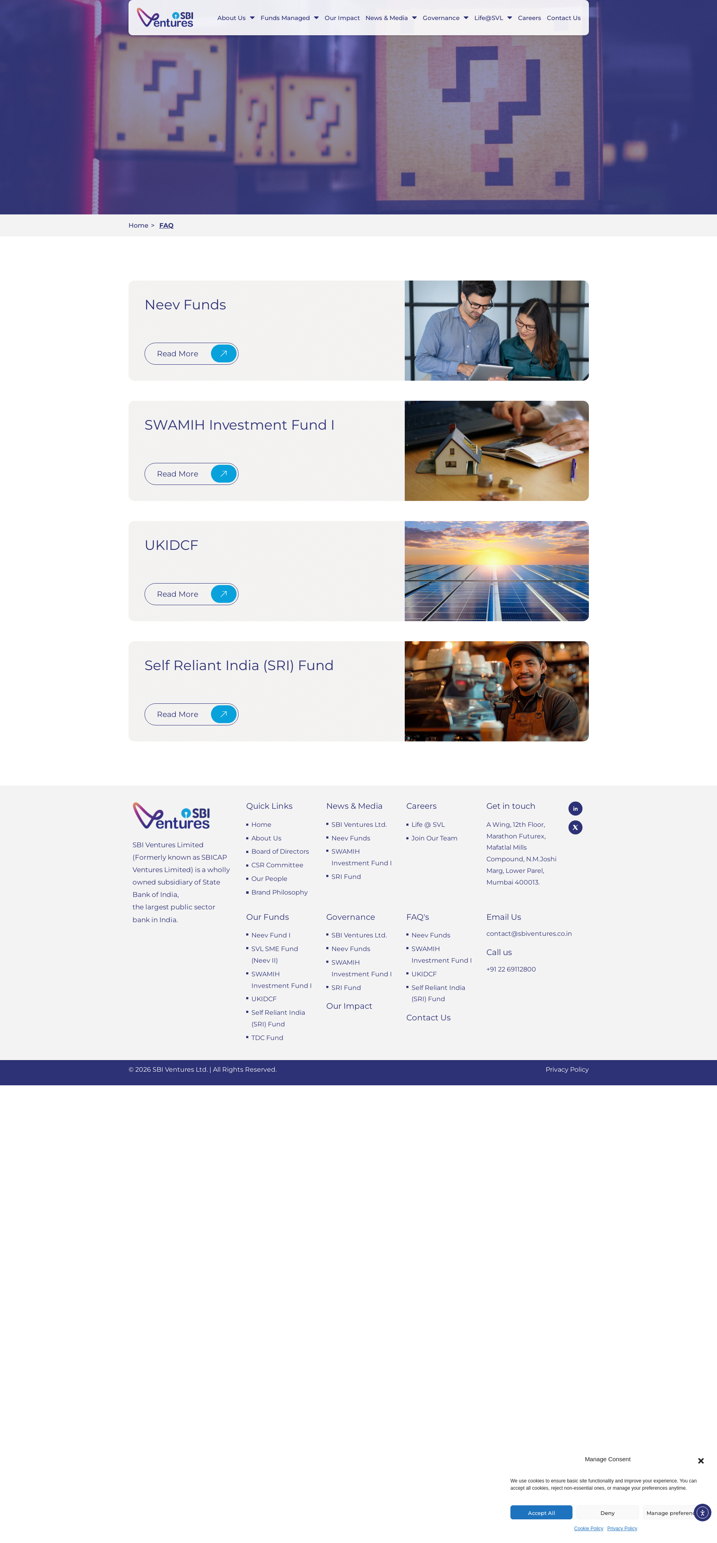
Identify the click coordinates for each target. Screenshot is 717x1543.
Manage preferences (674, 1513)
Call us (499, 952)
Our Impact (342, 18)
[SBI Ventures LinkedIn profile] (575, 809)
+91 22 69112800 (511, 969)
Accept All (541, 1513)
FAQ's (417, 917)
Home (139, 225)
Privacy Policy (622, 1528)
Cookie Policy (588, 1528)
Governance (446, 18)
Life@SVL (493, 18)
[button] (701, 1461)
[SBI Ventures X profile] (575, 827)
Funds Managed (290, 18)
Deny (608, 1513)
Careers (529, 18)
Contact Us (564, 18)
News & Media (391, 18)
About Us (236, 18)
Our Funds (267, 917)
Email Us (503, 917)
